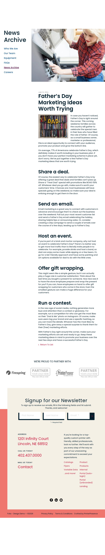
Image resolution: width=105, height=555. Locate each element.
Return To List (46, 344)
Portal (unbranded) (86, 481)
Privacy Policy (47, 513)
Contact (25, 466)
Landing (84, 486)
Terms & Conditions (63, 513)
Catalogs (68, 462)
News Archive (11, 67)
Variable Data (71, 469)
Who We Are (11, 48)
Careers (8, 72)
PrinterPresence (91, 513)
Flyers (67, 466)
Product (83, 462)
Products (84, 466)
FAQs (7, 62)
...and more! (70, 473)
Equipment (10, 58)
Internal (83, 469)
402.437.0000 (30, 455)
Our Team (9, 53)
